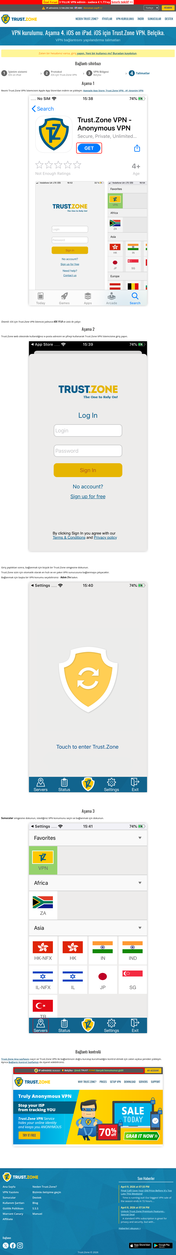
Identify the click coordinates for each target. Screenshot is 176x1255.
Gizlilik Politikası (13, 1208)
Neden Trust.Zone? (87, 19)
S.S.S (35, 1208)
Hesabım (168, 8)
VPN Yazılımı (11, 1192)
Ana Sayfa (9, 1186)
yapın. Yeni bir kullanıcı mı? (94, 53)
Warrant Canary (13, 1214)
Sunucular (154, 19)
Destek (169, 19)
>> (122, 2)
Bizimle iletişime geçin (46, 1192)
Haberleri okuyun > (130, 1228)
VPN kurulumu (125, 19)
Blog (35, 1203)
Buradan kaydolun (125, 53)
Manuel (37, 1214)
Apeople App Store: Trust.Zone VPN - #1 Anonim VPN (113, 90)
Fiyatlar (107, 19)
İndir (141, 19)
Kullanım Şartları (13, 1203)
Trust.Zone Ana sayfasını (15, 1059)
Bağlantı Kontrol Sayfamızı (24, 1062)
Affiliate (8, 1219)
